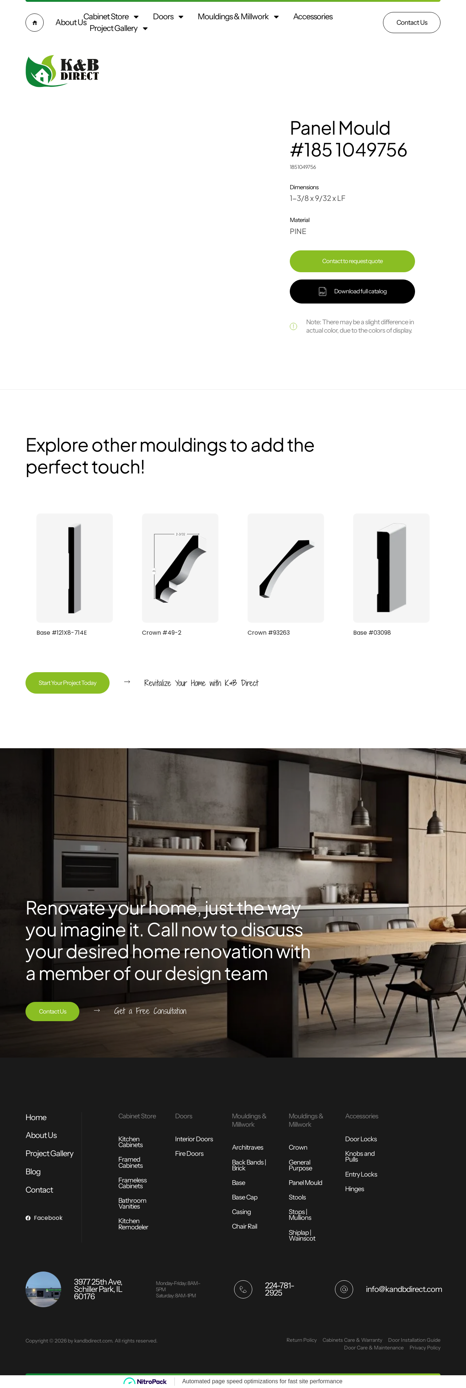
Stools (297, 1197)
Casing (241, 1212)
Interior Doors (194, 1139)
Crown (298, 1147)
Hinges (354, 1189)
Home (35, 1117)
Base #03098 (372, 632)
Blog (32, 1172)
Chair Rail (244, 1226)
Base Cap (244, 1197)
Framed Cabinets (130, 1162)
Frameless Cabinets (132, 1183)
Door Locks (361, 1139)
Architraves (247, 1147)
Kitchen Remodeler (133, 1224)
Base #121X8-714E (61, 632)
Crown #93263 (269, 632)
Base (238, 1183)
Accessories (312, 16)
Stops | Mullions (300, 1215)
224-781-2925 (279, 1289)
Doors (169, 17)
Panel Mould (305, 1183)
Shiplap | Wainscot (302, 1235)
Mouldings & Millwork (239, 17)
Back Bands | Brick (249, 1165)
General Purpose (300, 1165)
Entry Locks (361, 1174)
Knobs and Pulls (360, 1156)
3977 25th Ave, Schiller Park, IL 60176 (98, 1289)
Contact (39, 1190)
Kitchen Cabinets (130, 1142)
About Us (70, 22)
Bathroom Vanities (132, 1203)
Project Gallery (119, 28)
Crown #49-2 (161, 632)
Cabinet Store (111, 17)
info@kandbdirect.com (404, 1289)
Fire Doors (189, 1154)
